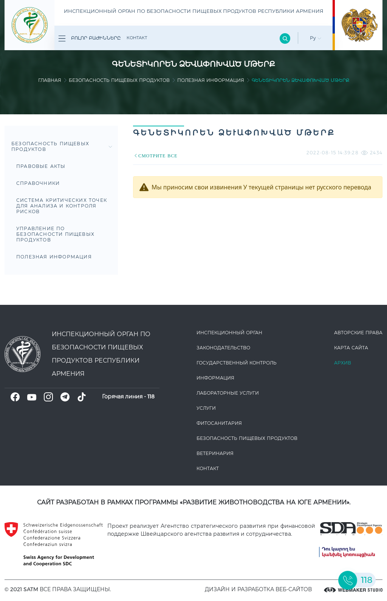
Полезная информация (210, 80)
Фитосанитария (219, 423)
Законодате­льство (223, 347)
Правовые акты (41, 166)
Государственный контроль (237, 363)
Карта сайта (351, 347)
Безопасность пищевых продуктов (119, 80)
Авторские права (358, 332)
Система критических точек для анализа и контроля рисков (61, 205)
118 (151, 396)
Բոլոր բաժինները (89, 38)
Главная (49, 80)
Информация (215, 378)
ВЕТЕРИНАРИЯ (215, 453)
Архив (342, 363)
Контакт (137, 37)
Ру (315, 38)
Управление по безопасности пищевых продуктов (55, 234)
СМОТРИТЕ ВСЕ (155, 155)
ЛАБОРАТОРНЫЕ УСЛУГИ (228, 393)
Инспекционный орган (229, 332)
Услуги (206, 408)
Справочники (38, 183)
